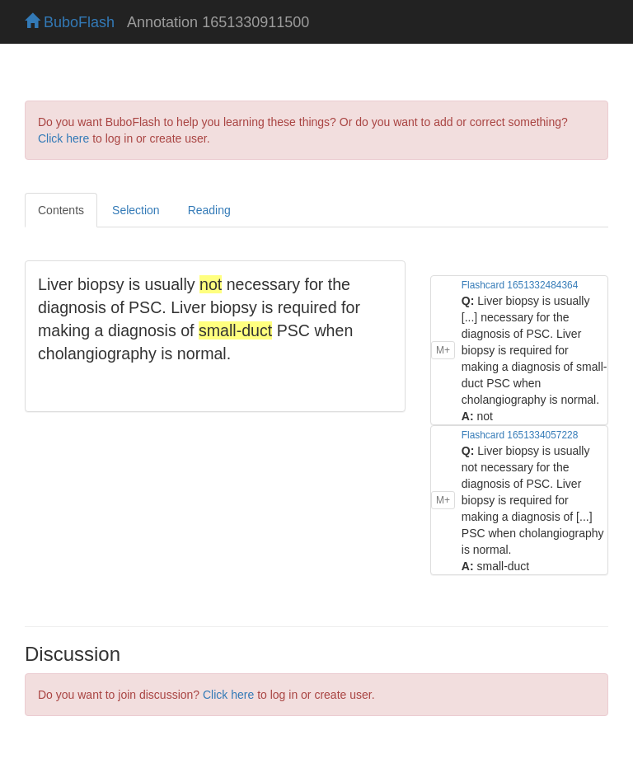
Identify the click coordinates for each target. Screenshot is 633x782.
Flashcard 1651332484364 (520, 285)
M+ (443, 350)
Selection (136, 210)
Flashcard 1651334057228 (520, 435)
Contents (61, 210)
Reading (209, 210)
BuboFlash (70, 22)
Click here (63, 138)
